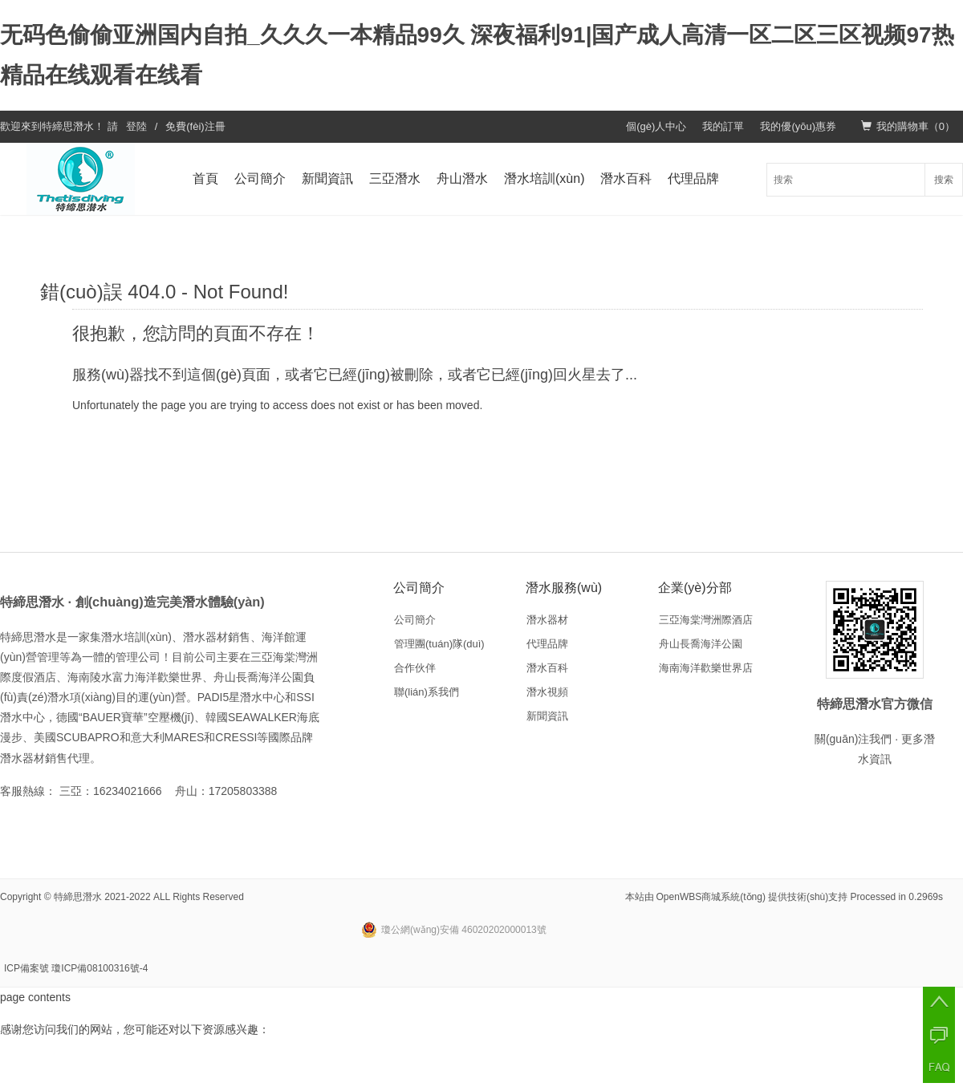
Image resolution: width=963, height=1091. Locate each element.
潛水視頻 (547, 692)
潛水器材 (547, 620)
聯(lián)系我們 (426, 692)
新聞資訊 (327, 178)
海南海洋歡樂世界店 (706, 668)
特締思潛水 (68, 126)
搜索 (943, 179)
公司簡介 (260, 178)
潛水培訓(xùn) (544, 178)
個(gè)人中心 (656, 126)
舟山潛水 (462, 178)
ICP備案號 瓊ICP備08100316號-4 (76, 968)
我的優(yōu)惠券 (798, 126)
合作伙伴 (415, 668)
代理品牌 (693, 178)
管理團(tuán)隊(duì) (439, 644)
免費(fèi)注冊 (195, 126)
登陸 (136, 126)
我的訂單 (723, 126)
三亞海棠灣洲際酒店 (706, 620)
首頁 (205, 178)
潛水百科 (626, 178)
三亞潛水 (395, 178)
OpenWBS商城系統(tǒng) (711, 896)
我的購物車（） (908, 126)
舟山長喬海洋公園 (700, 644)
